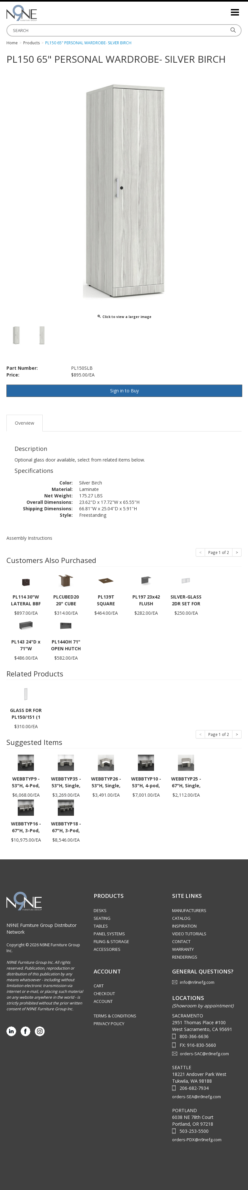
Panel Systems (109, 934)
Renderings (184, 957)
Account (103, 1001)
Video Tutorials (189, 934)
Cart (99, 986)
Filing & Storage (111, 941)
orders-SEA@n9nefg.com (196, 1097)
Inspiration (184, 926)
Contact (181, 941)
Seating (102, 918)
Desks (100, 910)
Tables (101, 926)
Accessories (107, 949)
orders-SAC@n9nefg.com (204, 1054)
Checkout (104, 993)
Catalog (181, 918)
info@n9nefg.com (197, 982)
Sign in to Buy (124, 391)
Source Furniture (38, 13)
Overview (24, 423)
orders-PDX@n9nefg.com (197, 1139)
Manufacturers (189, 910)
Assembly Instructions (29, 538)
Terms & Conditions (115, 1016)
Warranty (183, 949)
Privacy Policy (109, 1023)
